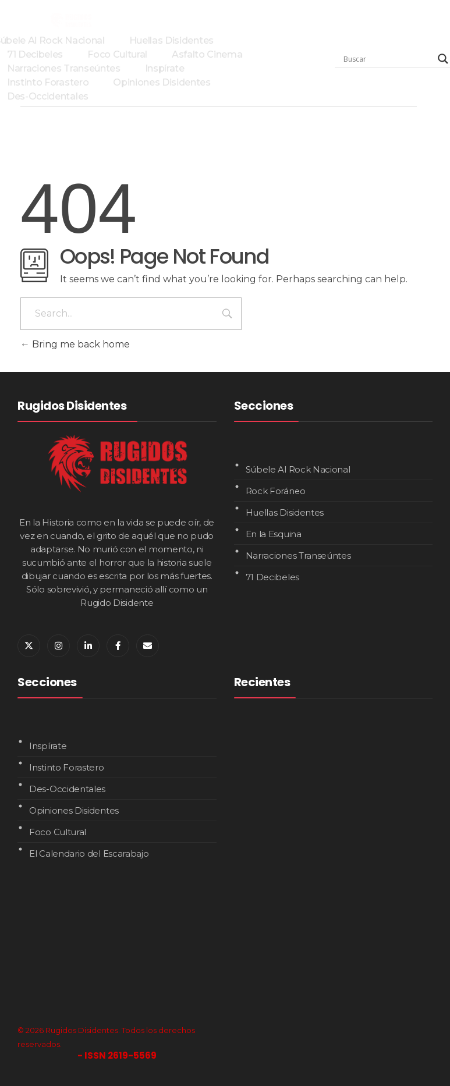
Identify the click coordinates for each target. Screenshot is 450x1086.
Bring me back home (75, 344)
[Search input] (387, 59)
